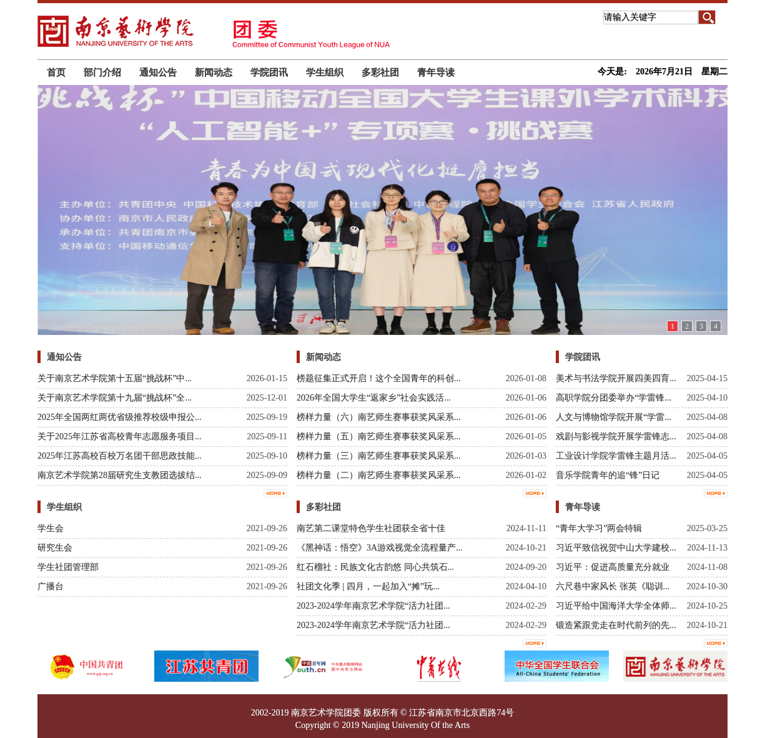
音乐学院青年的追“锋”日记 (607, 475)
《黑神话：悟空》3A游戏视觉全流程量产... (380, 547)
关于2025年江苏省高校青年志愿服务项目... (119, 436)
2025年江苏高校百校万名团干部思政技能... (119, 456)
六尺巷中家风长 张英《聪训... (612, 586)
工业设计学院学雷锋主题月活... (616, 456)
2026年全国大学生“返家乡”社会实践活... (374, 397)
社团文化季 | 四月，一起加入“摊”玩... (368, 586)
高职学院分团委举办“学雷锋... (613, 397)
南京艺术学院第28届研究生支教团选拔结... (119, 475)
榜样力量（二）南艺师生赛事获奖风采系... (379, 475)
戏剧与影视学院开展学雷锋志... (616, 436)
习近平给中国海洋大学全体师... (616, 606)
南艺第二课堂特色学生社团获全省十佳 (371, 528)
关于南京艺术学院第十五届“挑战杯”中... (114, 378)
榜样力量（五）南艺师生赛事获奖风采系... (379, 436)
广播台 (50, 586)
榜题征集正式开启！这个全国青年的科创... (379, 378)
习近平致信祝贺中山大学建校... (616, 547)
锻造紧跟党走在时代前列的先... (616, 625)
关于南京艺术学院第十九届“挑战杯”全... (114, 397)
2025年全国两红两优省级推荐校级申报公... (119, 417)
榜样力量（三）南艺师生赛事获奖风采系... (379, 456)
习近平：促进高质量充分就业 (612, 567)
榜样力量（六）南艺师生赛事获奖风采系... (379, 417)
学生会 (50, 528)
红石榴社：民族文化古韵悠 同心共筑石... (375, 567)
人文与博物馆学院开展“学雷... (613, 417)
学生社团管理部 (68, 567)
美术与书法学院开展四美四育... (616, 378)
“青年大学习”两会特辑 (599, 528)
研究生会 (54, 547)
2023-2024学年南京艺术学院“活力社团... (373, 606)
